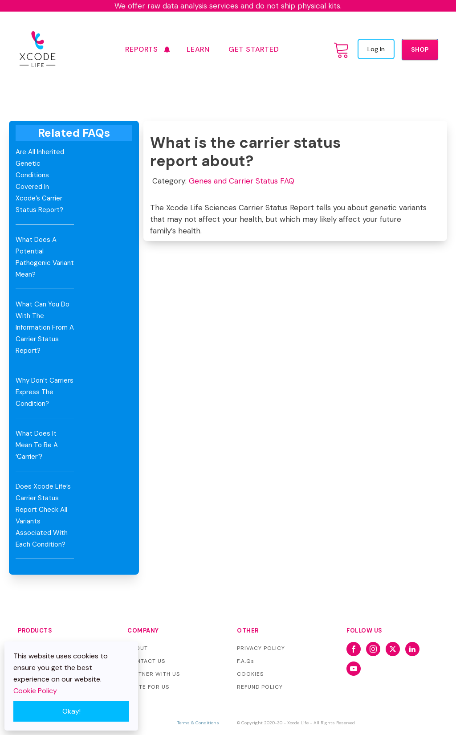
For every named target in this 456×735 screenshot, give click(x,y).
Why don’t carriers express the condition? (44, 392)
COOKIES (250, 674)
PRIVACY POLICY (261, 648)
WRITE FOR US (148, 686)
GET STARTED (253, 49)
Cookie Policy (35, 690)
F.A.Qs (245, 661)
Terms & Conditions (198, 723)
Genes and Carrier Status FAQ (241, 181)
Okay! (71, 711)
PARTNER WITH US (153, 674)
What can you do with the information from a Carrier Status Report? (45, 327)
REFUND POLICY (260, 686)
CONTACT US (146, 661)
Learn (198, 49)
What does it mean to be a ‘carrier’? (37, 445)
